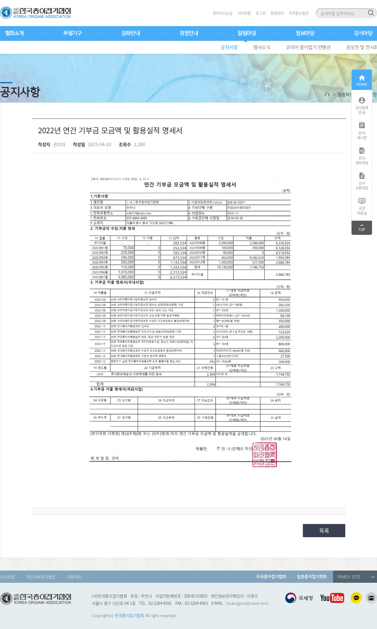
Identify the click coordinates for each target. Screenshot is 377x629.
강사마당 (363, 33)
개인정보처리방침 (40, 577)
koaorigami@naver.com (248, 603)
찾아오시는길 (222, 13)
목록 (324, 530)
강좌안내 (130, 33)
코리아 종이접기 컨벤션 (308, 47)
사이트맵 (244, 13)
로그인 (261, 13)
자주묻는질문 (299, 13)
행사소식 (261, 47)
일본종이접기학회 (312, 576)
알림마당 (247, 33)
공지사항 (229, 47)
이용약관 (73, 577)
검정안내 (188, 33)
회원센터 (277, 13)
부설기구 (72, 33)
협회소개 (14, 33)
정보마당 (305, 33)
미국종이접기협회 (271, 576)
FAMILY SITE (356, 577)
